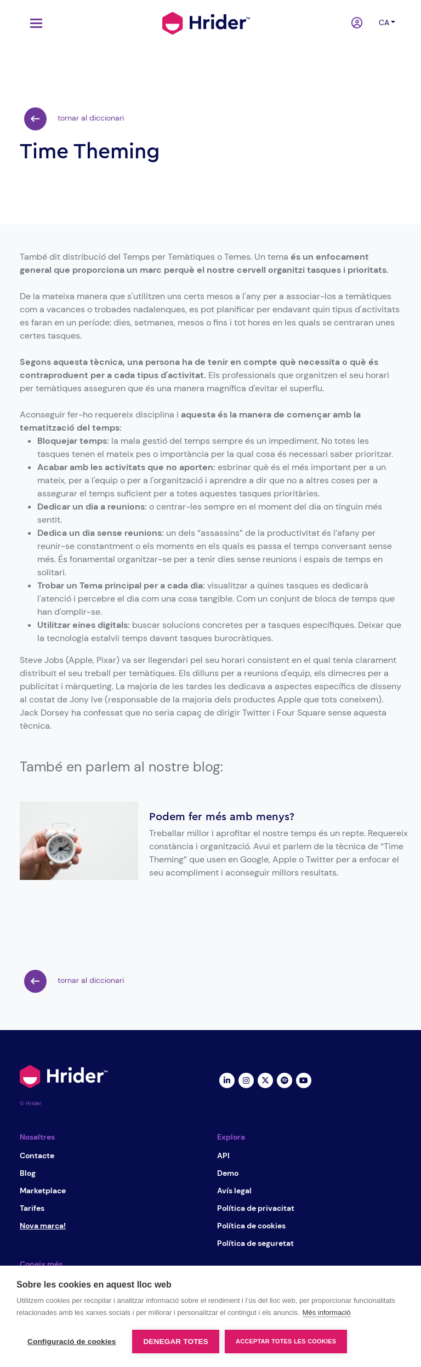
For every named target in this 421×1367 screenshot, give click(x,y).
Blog (28, 1173)
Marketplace (43, 1191)
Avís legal (234, 1191)
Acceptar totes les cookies (286, 1341)
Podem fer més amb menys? (221, 816)
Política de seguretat (255, 1243)
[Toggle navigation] (33, 23)
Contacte (37, 1155)
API (223, 1155)
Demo (227, 1173)
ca (384, 22)
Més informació (327, 1312)
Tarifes (32, 1208)
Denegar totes (175, 1341)
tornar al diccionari (74, 118)
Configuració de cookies (71, 1341)
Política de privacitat (255, 1208)
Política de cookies (251, 1226)
